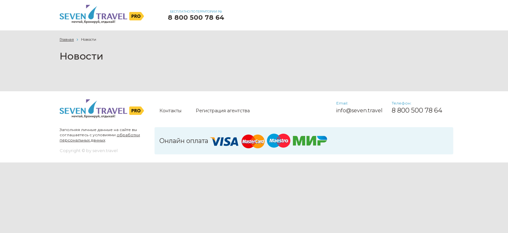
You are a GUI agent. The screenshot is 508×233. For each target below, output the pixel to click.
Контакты (170, 111)
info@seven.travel (359, 110)
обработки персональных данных (100, 137)
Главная (67, 39)
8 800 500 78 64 (196, 17)
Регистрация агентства (223, 111)
